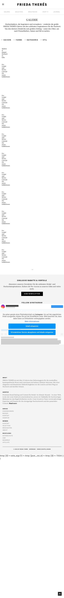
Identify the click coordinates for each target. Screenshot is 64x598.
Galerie (7, 12)
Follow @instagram (32, 440)
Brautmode (32, 12)
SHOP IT (45, 12)
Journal (57, 12)
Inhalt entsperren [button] (32, 464)
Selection (19, 12)
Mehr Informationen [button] (32, 459)
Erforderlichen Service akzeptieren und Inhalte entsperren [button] (32, 470)
